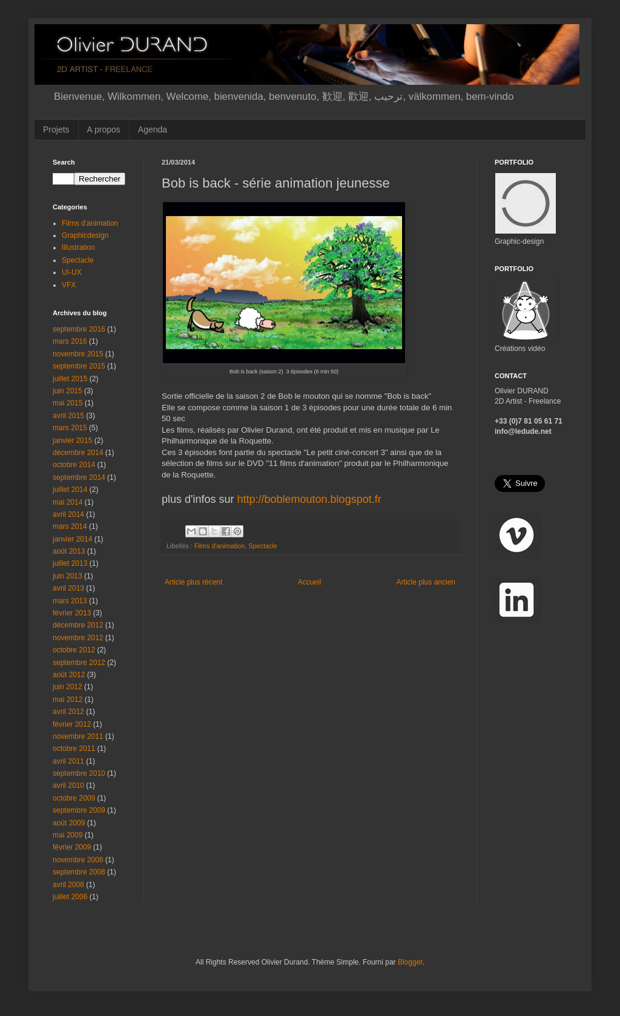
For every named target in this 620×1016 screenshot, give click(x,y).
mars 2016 (70, 341)
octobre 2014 (74, 464)
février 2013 (72, 613)
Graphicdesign (85, 235)
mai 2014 (67, 502)
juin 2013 (67, 576)
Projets (56, 129)
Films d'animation (219, 545)
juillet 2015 (70, 379)
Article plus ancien (426, 582)
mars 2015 (70, 428)
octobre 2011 (74, 748)
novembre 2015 (78, 354)
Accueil (310, 582)
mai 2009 (67, 835)
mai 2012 (67, 699)
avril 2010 (68, 785)
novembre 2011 (78, 736)
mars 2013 (70, 601)
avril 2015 (68, 415)
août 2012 (69, 674)
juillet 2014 (70, 489)
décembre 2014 (78, 452)
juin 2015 (67, 391)
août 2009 (69, 823)
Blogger (410, 962)
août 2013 (69, 551)
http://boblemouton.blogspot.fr (309, 499)
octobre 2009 (74, 798)
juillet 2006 (70, 897)
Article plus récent (193, 582)
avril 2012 (68, 711)
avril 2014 (68, 514)
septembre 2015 (79, 366)
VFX (69, 285)
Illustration (78, 247)
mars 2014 (70, 526)
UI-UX (72, 272)
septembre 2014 (79, 477)
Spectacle (262, 545)
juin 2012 (67, 687)
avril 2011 (68, 761)
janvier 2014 (72, 539)
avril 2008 (68, 884)
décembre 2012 (78, 625)
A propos (103, 129)
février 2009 (72, 847)
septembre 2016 (79, 329)
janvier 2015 (72, 440)
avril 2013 (68, 588)
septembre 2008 (79, 872)
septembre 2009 (79, 810)
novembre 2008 (78, 860)
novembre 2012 (78, 638)
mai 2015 (67, 403)
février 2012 (72, 724)
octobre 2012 (74, 650)
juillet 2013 (70, 563)
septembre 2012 (79, 662)
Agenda (152, 129)
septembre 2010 (79, 773)
